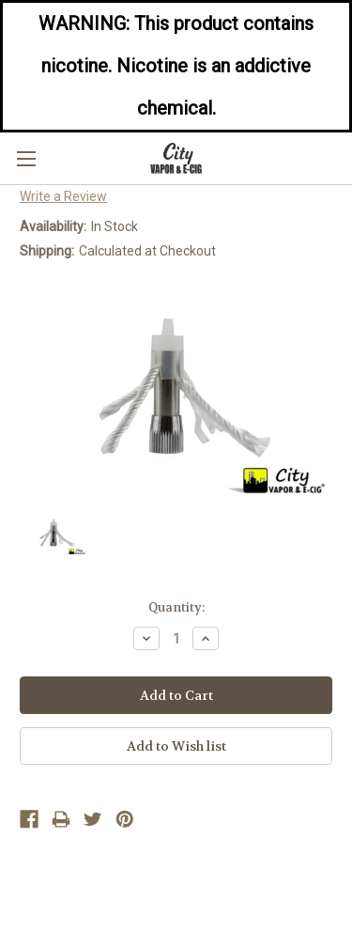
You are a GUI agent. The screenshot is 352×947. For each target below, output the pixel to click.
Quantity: (176, 607)
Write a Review (63, 196)
